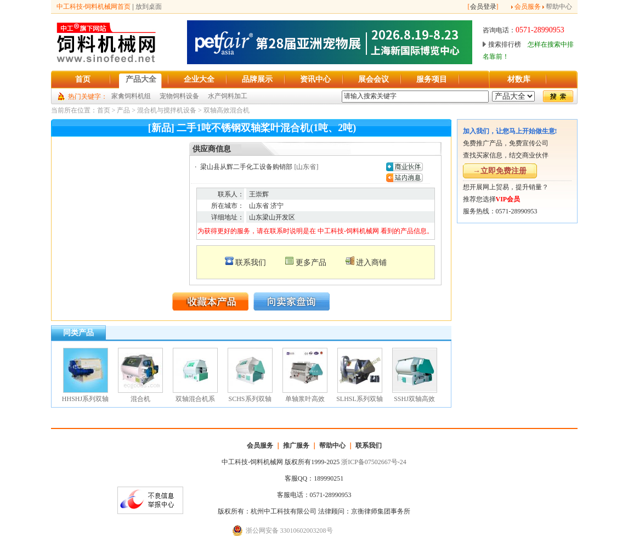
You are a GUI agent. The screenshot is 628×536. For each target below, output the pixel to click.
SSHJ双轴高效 (414, 399)
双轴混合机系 (195, 399)
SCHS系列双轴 (249, 399)
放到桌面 (148, 6)
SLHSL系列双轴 (359, 399)
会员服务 (527, 6)
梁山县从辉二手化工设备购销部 (246, 167)
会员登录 (483, 6)
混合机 (140, 399)
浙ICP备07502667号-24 (373, 462)
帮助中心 (559, 6)
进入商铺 (371, 262)
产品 (123, 110)
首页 (103, 110)
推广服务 (296, 445)
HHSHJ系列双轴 (85, 399)
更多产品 (311, 262)
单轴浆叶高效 (305, 399)
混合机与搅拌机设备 (166, 110)
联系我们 (250, 262)
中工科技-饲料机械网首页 (93, 6)
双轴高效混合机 (226, 110)
